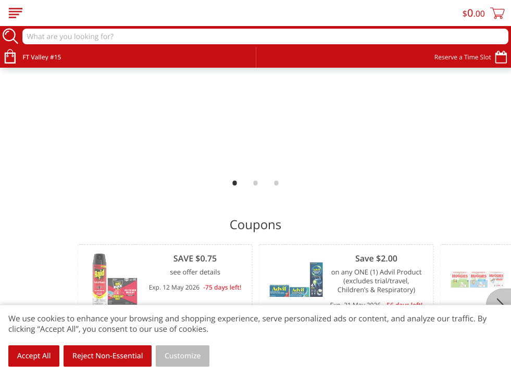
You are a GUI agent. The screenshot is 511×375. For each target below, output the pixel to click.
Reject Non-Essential (107, 356)
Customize (183, 356)
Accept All (34, 356)
